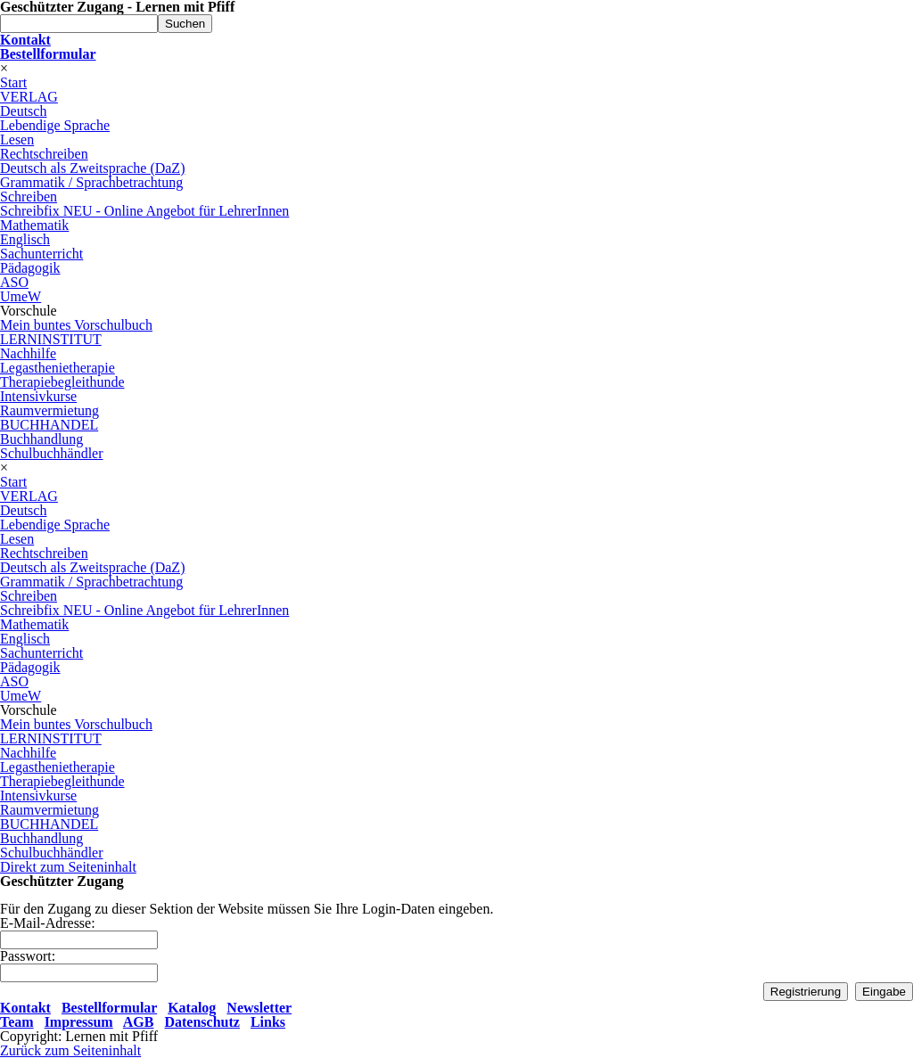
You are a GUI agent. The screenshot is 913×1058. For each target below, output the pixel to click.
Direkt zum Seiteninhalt (68, 866)
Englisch (25, 239)
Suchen (185, 23)
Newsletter (259, 1007)
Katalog (192, 1007)
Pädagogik (30, 267)
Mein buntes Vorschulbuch (76, 324)
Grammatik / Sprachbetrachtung (91, 182)
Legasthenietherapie (57, 367)
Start (13, 82)
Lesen (17, 139)
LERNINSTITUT (51, 339)
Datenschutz (201, 1021)
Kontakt (25, 1007)
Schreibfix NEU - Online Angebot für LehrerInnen (144, 210)
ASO (14, 282)
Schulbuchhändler (51, 453)
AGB (138, 1021)
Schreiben (28, 196)
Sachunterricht (41, 253)
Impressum (79, 1021)
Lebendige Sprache (55, 125)
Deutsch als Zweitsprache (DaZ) (92, 168)
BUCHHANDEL (49, 424)
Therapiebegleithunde (62, 382)
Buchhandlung (41, 439)
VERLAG (29, 96)
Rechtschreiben (44, 153)
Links (268, 1021)
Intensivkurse (38, 396)
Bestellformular (109, 1007)
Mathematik (34, 225)
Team (17, 1021)
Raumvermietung (49, 410)
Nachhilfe (28, 353)
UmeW (20, 296)
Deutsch (23, 111)
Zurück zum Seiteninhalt (70, 1050)
